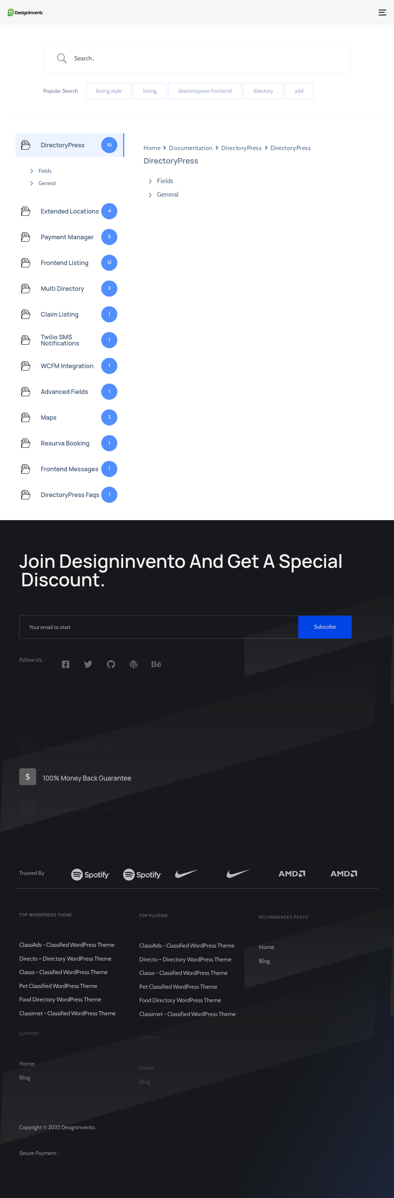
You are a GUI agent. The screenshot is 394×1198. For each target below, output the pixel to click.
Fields (45, 170)
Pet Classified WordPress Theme (58, 993)
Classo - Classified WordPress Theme (63, 979)
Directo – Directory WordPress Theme (65, 966)
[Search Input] (206, 58)
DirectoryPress (241, 148)
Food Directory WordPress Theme (60, 1007)
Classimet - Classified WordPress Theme (67, 1020)
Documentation (190, 148)
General (47, 183)
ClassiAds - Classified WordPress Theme (67, 952)
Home (152, 148)
